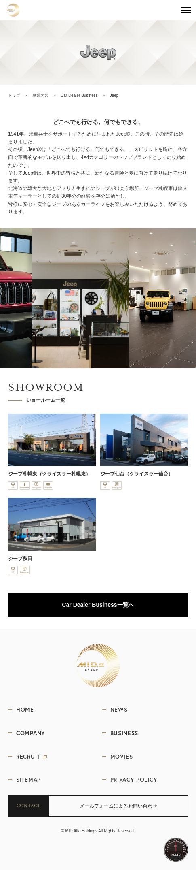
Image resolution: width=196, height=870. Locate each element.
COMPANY (30, 733)
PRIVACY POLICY (134, 779)
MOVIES (121, 756)
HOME (25, 709)
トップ (14, 95)
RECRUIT (31, 756)
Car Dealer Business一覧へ (98, 604)
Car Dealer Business (79, 95)
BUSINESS (124, 733)
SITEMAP (28, 779)
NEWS (119, 709)
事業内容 (40, 95)
